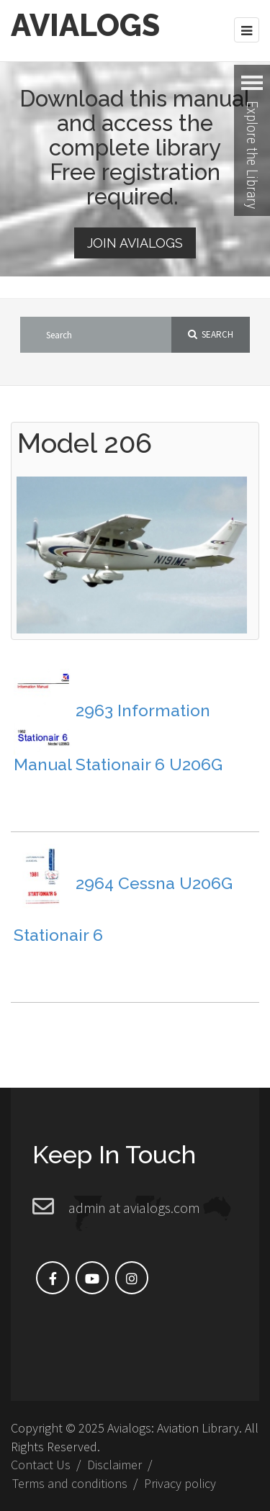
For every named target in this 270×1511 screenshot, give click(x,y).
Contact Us (41, 1464)
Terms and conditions (69, 1483)
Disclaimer (114, 1464)
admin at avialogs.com (134, 1208)
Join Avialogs (135, 243)
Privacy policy (180, 1483)
